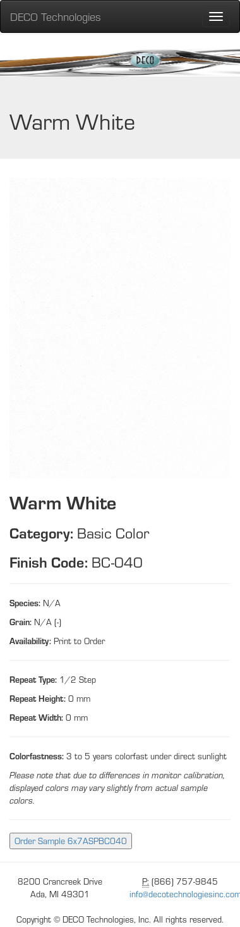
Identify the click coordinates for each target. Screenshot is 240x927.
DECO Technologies (55, 16)
